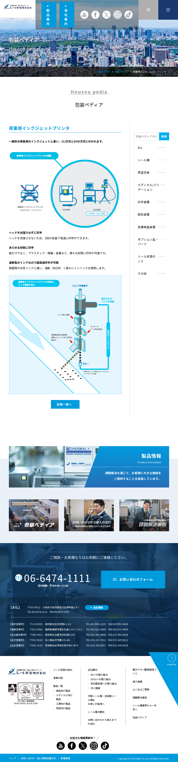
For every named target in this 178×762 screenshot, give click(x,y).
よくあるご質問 (141, 688)
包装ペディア (122, 72)
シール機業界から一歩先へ (144, 705)
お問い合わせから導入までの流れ (102, 719)
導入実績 (137, 680)
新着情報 (65, 755)
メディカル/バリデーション (147, 185)
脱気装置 (139, 211)
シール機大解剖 (96, 710)
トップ (12, 755)
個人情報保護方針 (46, 755)
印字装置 (139, 199)
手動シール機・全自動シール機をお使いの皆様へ (102, 698)
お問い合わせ (28, 755)
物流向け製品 (63, 706)
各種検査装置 (141, 223)
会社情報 (98, 606)
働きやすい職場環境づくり (144, 671)
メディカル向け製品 (64, 695)
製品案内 (48, 17)
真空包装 (139, 171)
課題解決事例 (140, 696)
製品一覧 (58, 684)
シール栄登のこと (144, 247)
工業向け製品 (63, 701)
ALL (136, 147)
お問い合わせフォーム (136, 579)
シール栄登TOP (102, 72)
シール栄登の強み (62, 669)
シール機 (139, 159)
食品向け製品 (63, 689)
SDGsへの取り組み (101, 678)
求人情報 (95, 686)
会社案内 (65, 17)
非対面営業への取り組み (104, 682)
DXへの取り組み (99, 673)
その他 (137, 259)
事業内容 (58, 676)
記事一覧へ (64, 404)
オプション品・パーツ (146, 235)
